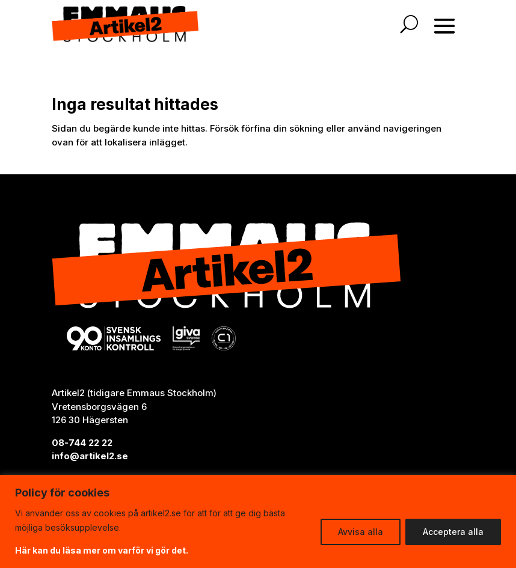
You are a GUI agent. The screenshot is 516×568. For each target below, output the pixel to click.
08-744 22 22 (82, 442)
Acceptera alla (453, 532)
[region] (258, 521)
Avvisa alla (360, 532)
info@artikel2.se (90, 456)
